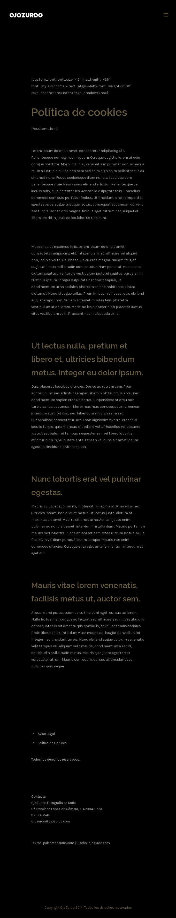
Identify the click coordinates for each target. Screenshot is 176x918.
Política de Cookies (52, 743)
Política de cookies (133, 43)
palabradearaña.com (58, 843)
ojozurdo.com (99, 843)
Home (114, 43)
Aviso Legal (46, 734)
